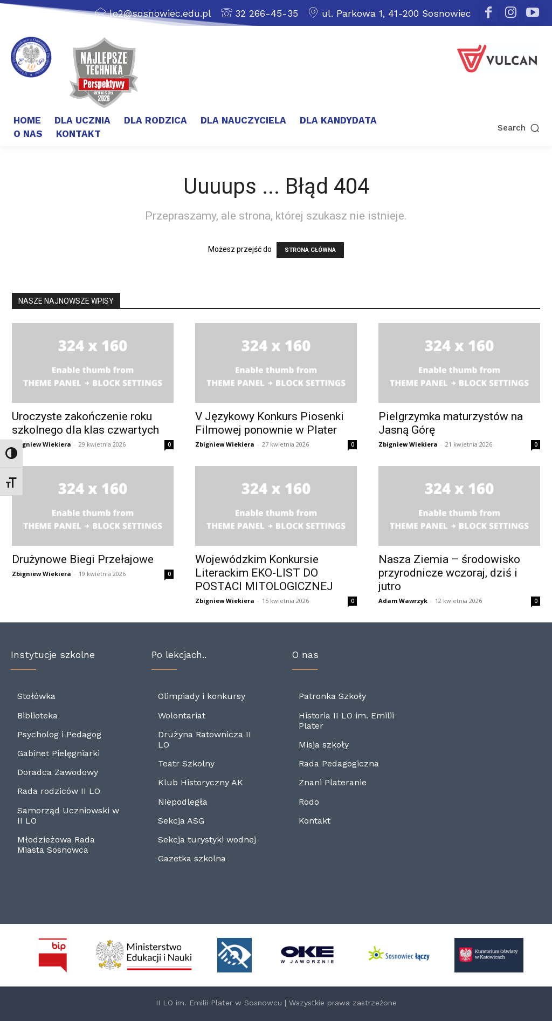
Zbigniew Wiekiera (41, 444)
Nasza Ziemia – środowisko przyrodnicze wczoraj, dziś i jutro (449, 573)
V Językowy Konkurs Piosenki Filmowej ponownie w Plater (269, 423)
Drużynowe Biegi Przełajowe (83, 559)
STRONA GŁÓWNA (310, 249)
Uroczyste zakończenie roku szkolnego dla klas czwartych (85, 423)
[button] (491, 128)
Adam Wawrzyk (402, 601)
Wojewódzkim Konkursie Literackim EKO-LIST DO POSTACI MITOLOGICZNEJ (264, 573)
